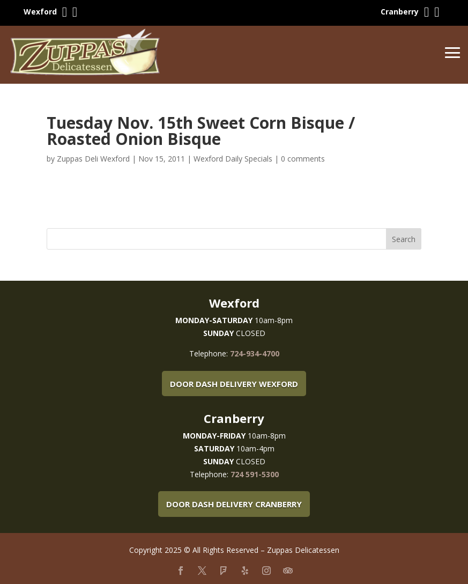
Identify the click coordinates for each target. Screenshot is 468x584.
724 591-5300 (255, 474)
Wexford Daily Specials (233, 159)
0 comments (303, 159)
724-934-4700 (254, 353)
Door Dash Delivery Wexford (234, 383)
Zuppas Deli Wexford (93, 159)
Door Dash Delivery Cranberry (234, 504)
